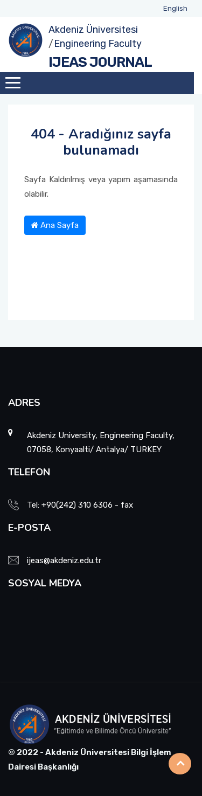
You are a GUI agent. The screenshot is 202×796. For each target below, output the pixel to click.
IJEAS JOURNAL (100, 62)
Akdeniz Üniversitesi (93, 30)
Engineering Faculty (98, 44)
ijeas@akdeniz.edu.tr (64, 560)
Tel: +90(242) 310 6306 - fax (80, 505)
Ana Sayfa (55, 225)
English (175, 8)
